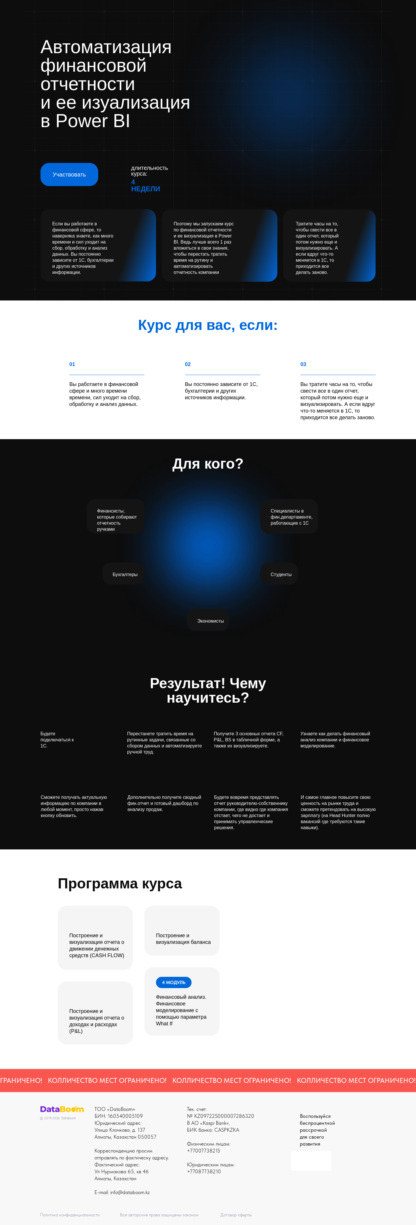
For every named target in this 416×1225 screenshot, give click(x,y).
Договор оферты (236, 1214)
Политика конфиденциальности (70, 1214)
